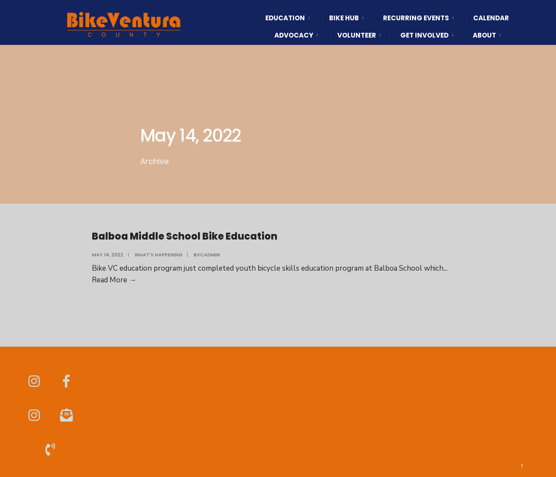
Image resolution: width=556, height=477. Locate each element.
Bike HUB (344, 17)
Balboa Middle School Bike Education (184, 236)
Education (285, 17)
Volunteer (356, 35)
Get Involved (424, 35)
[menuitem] (292, 10)
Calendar (491, 17)
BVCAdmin (207, 254)
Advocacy (293, 35)
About (484, 35)
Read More (114, 280)
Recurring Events (416, 17)
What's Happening (158, 254)
